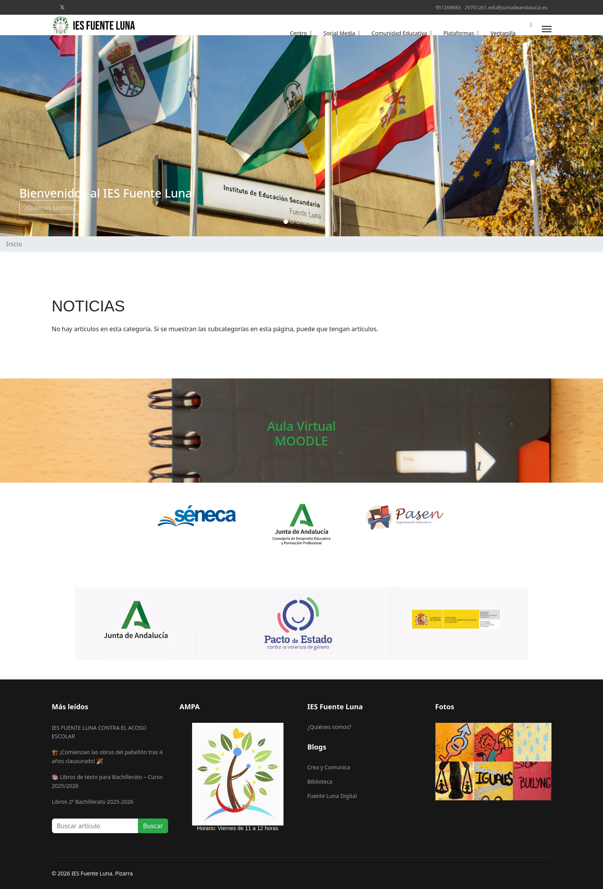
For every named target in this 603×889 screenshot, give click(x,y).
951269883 (448, 7)
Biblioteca (320, 781)
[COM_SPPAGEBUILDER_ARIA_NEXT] (595, 135)
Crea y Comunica (329, 767)
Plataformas (458, 33)
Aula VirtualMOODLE (301, 433)
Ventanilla (502, 33)
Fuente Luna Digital (332, 796)
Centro (298, 33)
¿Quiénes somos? (49, 207)
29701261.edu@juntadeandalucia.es (506, 7)
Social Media (339, 33)
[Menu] (546, 29)
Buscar (153, 826)
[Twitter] (62, 7)
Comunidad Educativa (399, 33)
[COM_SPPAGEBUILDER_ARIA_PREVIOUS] (7, 135)
